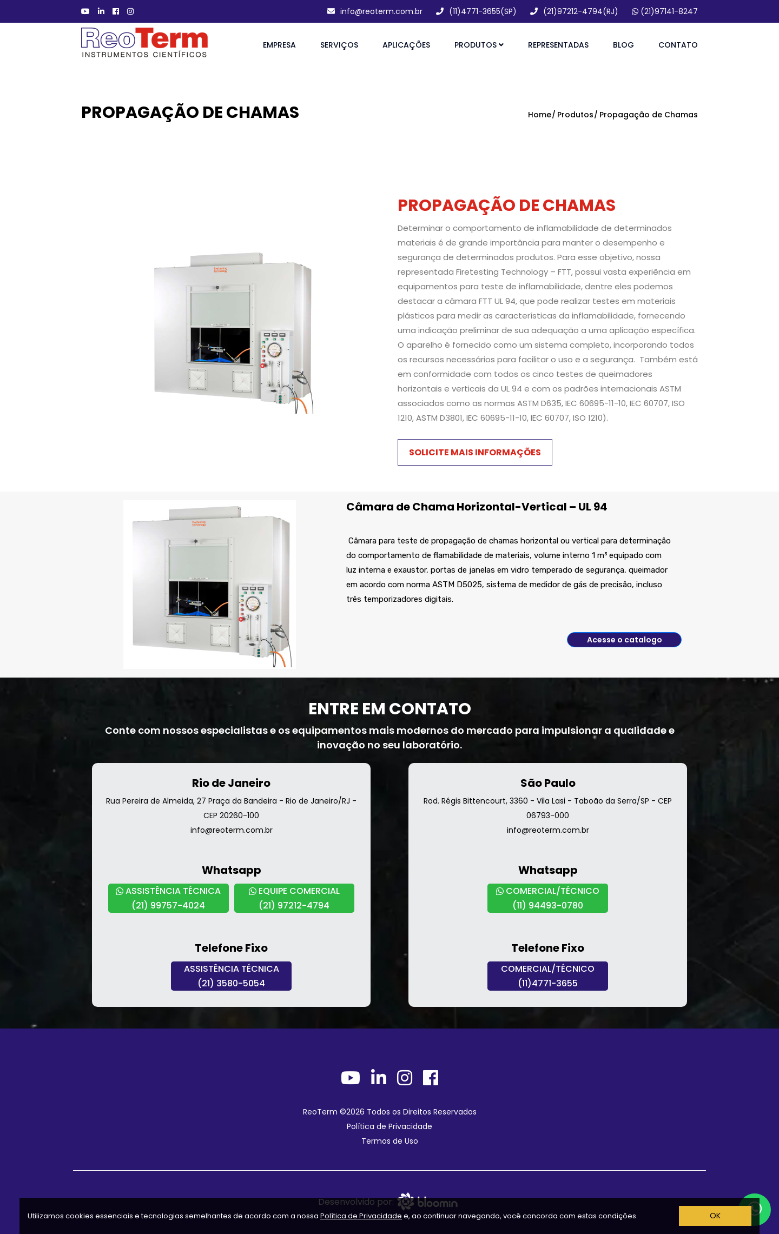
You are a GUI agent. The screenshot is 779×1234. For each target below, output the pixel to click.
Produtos (479, 44)
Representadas (558, 44)
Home (539, 114)
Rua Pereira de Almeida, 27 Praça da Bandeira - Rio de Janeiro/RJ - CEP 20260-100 (231, 808)
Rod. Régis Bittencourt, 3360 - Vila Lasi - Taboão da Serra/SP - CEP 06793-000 (548, 808)
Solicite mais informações (475, 452)
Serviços (339, 44)
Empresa (279, 44)
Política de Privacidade (361, 1216)
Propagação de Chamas (648, 114)
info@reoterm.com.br (374, 11)
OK (715, 1215)
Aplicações (406, 44)
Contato (678, 44)
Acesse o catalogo (624, 639)
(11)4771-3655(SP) (476, 11)
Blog (623, 44)
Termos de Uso (389, 1141)
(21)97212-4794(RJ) (574, 11)
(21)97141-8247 (665, 11)
